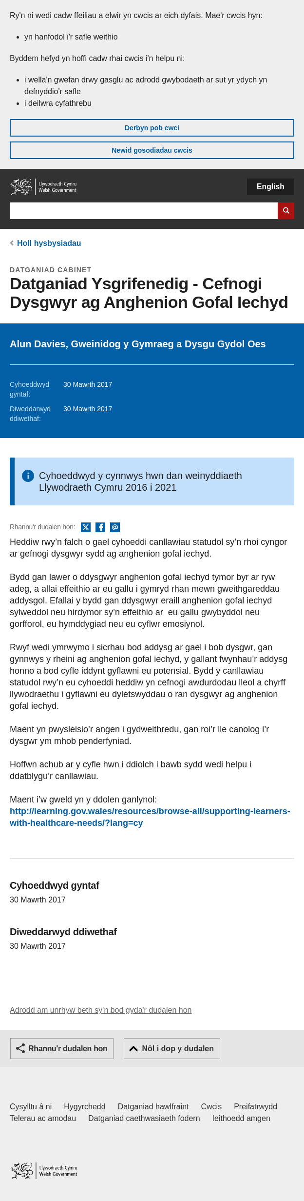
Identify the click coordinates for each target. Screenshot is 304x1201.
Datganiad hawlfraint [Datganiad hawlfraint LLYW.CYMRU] (153, 1106)
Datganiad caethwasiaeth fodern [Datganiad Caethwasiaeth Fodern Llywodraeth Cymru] (144, 1118)
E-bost (115, 527)
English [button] (271, 186)
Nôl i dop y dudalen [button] (178, 1048)
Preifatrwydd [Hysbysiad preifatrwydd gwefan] (255, 1106)
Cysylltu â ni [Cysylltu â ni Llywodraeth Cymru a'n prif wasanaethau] (31, 1106)
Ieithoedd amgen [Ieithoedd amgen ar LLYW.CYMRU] (241, 1118)
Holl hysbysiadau (49, 243)
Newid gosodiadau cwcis (152, 150)
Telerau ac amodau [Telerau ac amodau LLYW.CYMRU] (43, 1118)
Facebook (100, 527)
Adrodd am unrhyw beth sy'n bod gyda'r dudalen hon (100, 1010)
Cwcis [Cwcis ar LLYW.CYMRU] (211, 1106)
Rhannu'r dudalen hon (67, 1048)
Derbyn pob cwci (152, 128)
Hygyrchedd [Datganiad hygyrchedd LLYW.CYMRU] (84, 1106)
